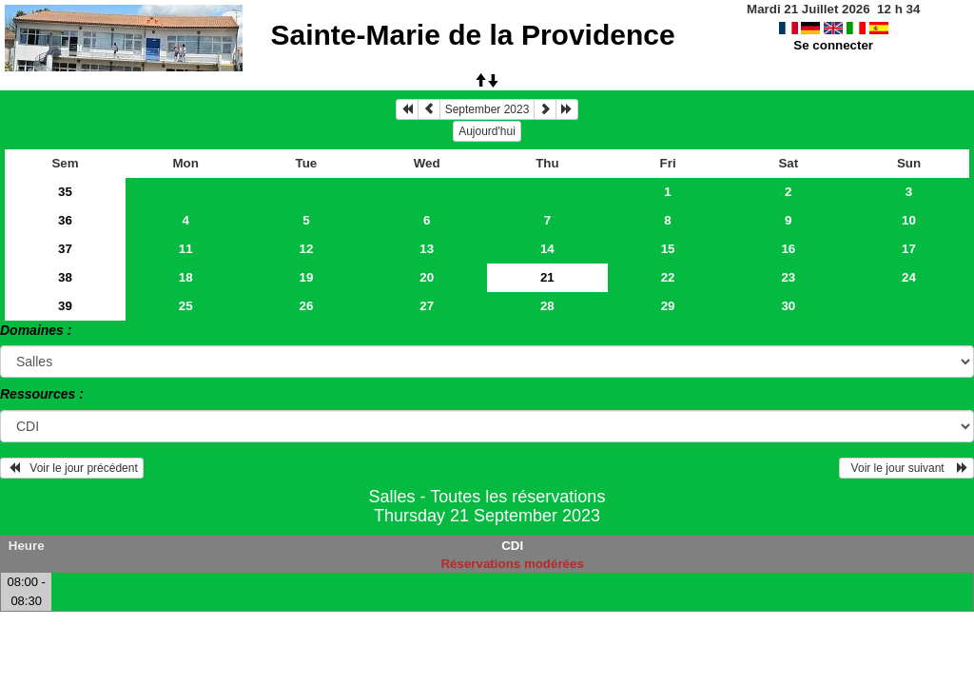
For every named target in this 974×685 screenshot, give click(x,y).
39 (65, 306)
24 (909, 277)
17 (909, 249)
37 (65, 249)
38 (65, 277)
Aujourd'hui (487, 131)
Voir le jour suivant (906, 468)
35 (65, 192)
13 (426, 249)
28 (547, 306)
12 (307, 249)
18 (186, 277)
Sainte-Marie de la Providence (472, 34)
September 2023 (487, 109)
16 (788, 249)
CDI (512, 545)
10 (909, 220)
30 (788, 306)
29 (668, 306)
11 (186, 249)
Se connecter (833, 45)
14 (547, 249)
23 (788, 277)
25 (186, 306)
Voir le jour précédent (72, 468)
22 (668, 277)
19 (307, 277)
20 (426, 277)
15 (668, 249)
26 (307, 306)
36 (65, 220)
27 (426, 306)
